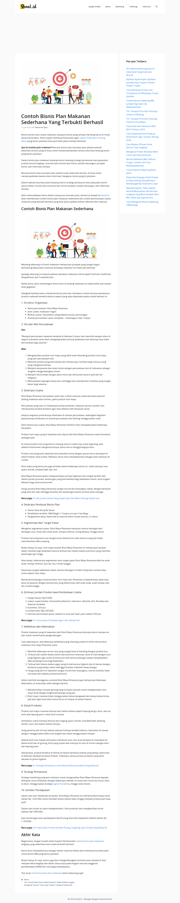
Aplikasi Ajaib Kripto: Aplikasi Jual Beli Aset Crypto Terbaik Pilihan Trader (141, 82)
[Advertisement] (90, 31)
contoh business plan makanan (46, 873)
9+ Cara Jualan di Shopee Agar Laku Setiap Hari (56, 620)
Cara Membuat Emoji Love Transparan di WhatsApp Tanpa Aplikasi (142, 93)
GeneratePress (105, 899)
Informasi (146, 6)
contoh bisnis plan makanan (90, 841)
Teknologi (133, 6)
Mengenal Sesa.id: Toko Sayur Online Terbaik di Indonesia (48, 885)
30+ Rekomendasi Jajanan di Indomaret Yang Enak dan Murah (140, 71)
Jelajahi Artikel (94, 6)
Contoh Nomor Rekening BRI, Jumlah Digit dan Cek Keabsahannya (140, 103)
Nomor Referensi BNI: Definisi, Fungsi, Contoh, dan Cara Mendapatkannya (141, 162)
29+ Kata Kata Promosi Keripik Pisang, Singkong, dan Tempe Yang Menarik (70, 827)
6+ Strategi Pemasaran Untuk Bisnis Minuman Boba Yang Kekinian (66, 765)
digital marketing (61, 783)
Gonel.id (105, 195)
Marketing (120, 6)
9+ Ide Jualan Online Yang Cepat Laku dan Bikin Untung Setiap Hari (66, 498)
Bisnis (108, 6)
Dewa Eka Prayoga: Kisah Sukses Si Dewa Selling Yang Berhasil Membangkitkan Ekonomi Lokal (142, 180)
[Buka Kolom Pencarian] (156, 7)
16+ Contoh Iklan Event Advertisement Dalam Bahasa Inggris (49, 882)
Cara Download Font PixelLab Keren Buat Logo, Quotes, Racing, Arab (142, 136)
